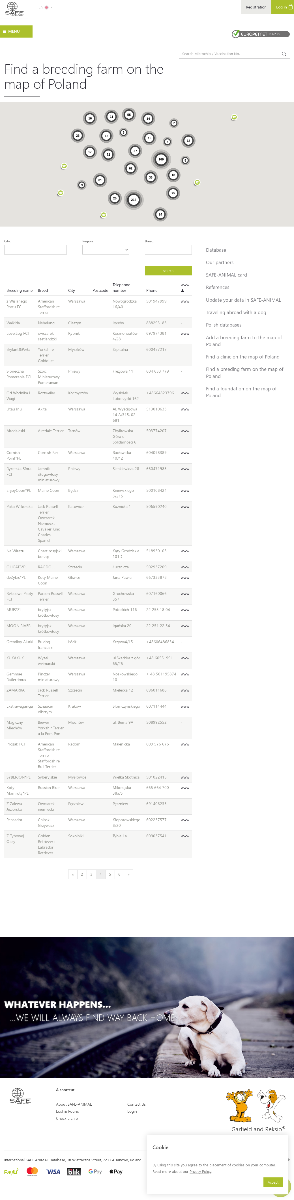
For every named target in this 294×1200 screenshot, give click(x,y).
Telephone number (121, 287)
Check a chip (67, 1118)
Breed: (149, 241)
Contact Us (136, 1104)
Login (132, 1111)
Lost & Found (67, 1111)
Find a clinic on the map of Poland (243, 356)
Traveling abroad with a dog (236, 312)
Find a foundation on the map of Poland (241, 391)
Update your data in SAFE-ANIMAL (243, 300)
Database (216, 250)
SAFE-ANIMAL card (226, 274)
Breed (43, 290)
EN (45, 7)
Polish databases (223, 324)
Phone (151, 290)
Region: (88, 241)
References (217, 287)
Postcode (100, 290)
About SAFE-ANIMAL (74, 1104)
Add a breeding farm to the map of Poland (244, 340)
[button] (103, 215)
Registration (256, 7)
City (71, 290)
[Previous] (73, 874)
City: (7, 241)
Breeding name (20, 290)
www (185, 301)
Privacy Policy (200, 1171)
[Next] (128, 874)
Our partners (219, 262)
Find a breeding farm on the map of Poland (244, 372)
